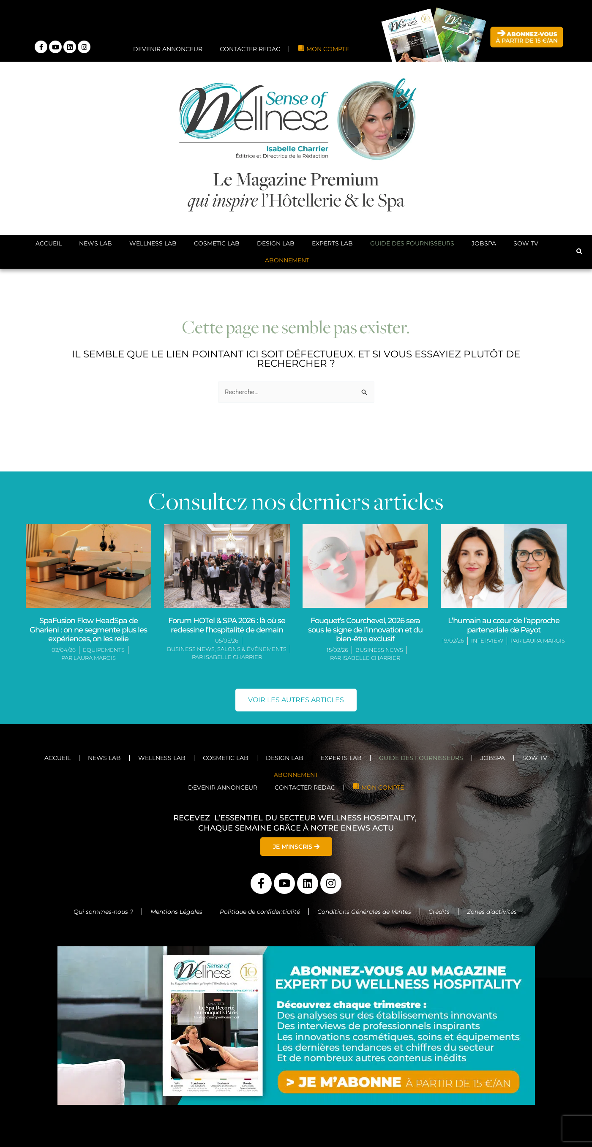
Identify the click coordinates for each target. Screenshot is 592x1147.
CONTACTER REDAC (250, 49)
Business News (191, 649)
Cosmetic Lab (217, 243)
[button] (579, 252)
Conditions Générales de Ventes (364, 911)
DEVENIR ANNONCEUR (167, 49)
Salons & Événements (251, 649)
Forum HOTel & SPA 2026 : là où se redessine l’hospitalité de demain (226, 625)
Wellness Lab (153, 243)
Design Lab (276, 243)
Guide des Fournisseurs (412, 243)
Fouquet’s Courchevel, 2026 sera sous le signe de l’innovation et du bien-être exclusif (365, 629)
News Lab (95, 243)
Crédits (439, 911)
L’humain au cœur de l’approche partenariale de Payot (503, 625)
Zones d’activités (492, 911)
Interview (487, 641)
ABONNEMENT (287, 260)
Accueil (48, 243)
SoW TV (525, 243)
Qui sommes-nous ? (103, 911)
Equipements (104, 649)
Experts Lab (332, 243)
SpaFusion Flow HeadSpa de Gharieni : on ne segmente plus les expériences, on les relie (88, 629)
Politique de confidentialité (260, 911)
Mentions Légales (176, 911)
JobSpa (484, 243)
